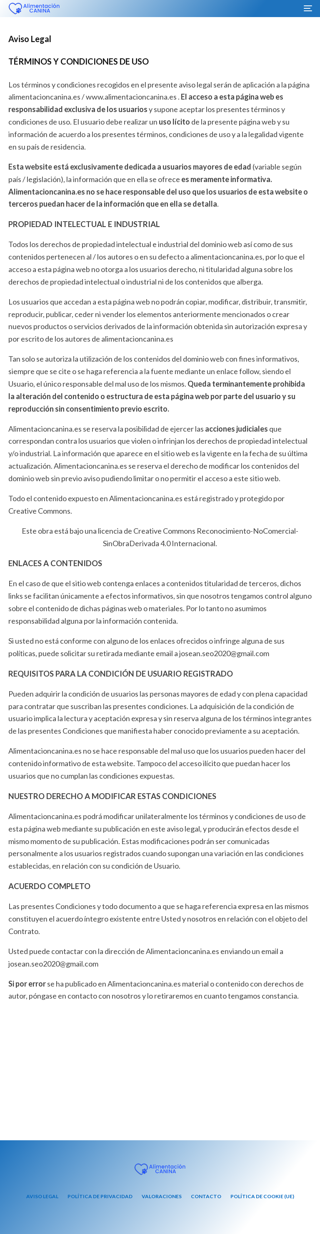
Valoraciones (162, 1196)
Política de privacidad (100, 1196)
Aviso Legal (42, 1196)
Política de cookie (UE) (262, 1196)
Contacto (206, 1196)
